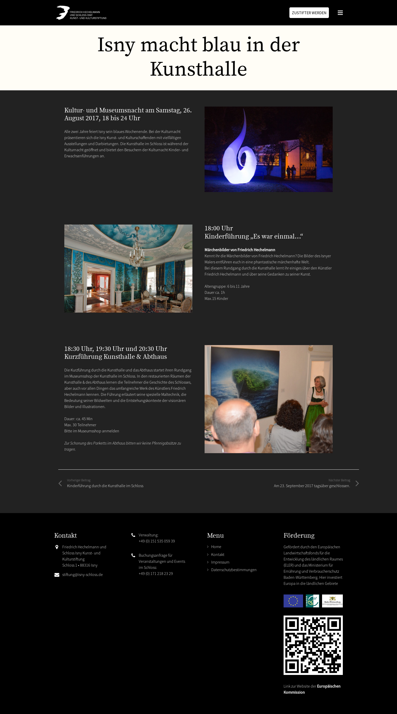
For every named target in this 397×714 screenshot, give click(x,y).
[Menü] (340, 12)
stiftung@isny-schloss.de (82, 574)
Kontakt (217, 554)
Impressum (220, 562)
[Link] (80, 12)
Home (216, 546)
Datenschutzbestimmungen (234, 569)
